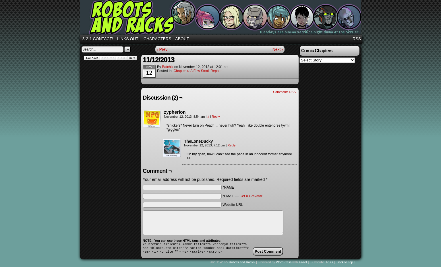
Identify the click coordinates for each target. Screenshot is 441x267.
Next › (277, 49)
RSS (357, 38)
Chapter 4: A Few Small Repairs (197, 71)
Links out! (128, 38)
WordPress (283, 264)
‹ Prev (162, 49)
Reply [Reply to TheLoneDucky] (231, 145)
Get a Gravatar (250, 196)
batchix (167, 67)
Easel (303, 264)
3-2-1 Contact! (97, 38)
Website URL (233, 205)
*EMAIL (242, 196)
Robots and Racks (221, 18)
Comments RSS (284, 92)
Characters (157, 38)
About (182, 38)
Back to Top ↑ (345, 264)
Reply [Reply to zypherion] (216, 116)
